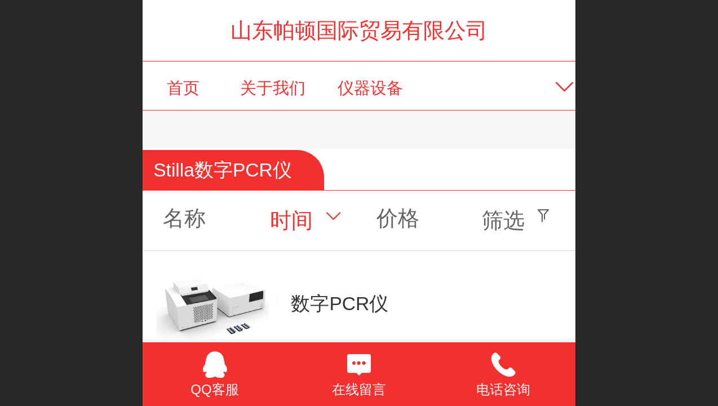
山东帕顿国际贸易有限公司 (359, 30)
